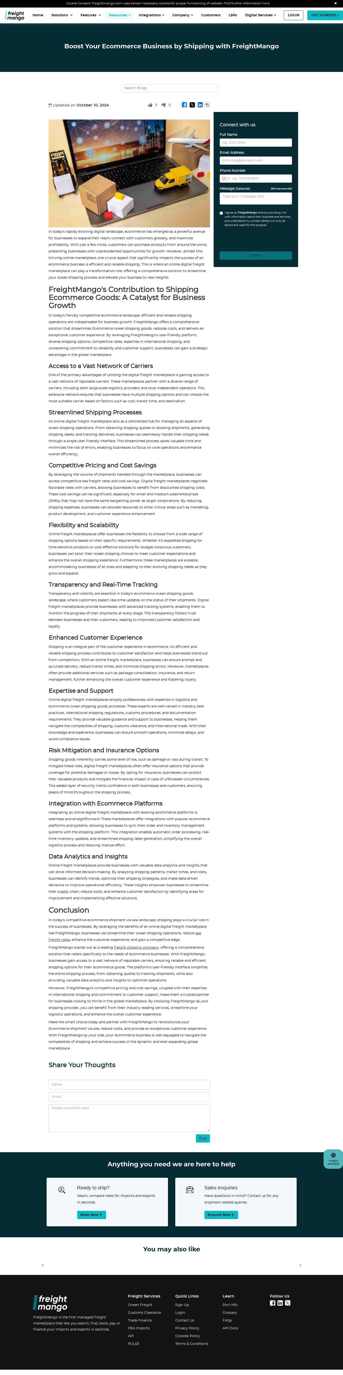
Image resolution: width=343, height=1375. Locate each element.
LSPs (233, 15)
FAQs (227, 1320)
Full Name (228, 135)
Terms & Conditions (191, 1344)
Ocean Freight (140, 1305)
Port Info (230, 1305)
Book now (91, 1215)
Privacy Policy (187, 1328)
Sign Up (182, 1305)
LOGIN (293, 15)
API (131, 1336)
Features (91, 15)
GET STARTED (325, 15)
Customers (210, 15)
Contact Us (184, 1320)
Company (182, 15)
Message (256, 189)
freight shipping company (136, 947)
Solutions (61, 15)
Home (38, 15)
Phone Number (233, 170)
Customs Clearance (144, 1313)
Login (180, 1313)
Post (203, 1138)
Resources (120, 15)
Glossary (230, 1313)
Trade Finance (140, 1320)
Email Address (232, 153)
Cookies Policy (187, 1336)
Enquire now (221, 1215)
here (265, 3)
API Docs (230, 1328)
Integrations (151, 15)
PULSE (133, 1344)
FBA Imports (139, 1328)
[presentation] (246, 237)
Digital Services (260, 15)
